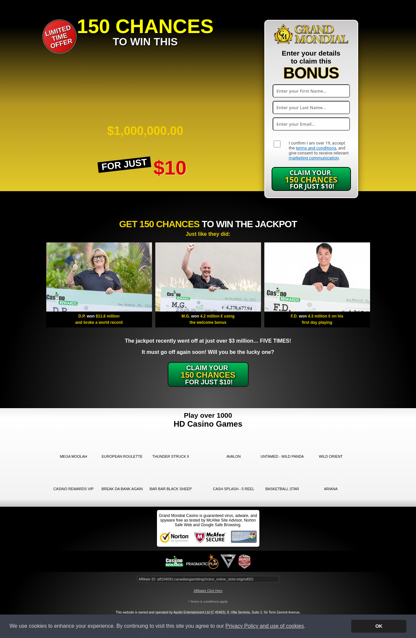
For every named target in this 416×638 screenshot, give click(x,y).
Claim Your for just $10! (311, 179)
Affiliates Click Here (208, 591)
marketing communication (314, 157)
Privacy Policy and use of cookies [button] (264, 626)
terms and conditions (316, 148)
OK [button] (379, 626)
